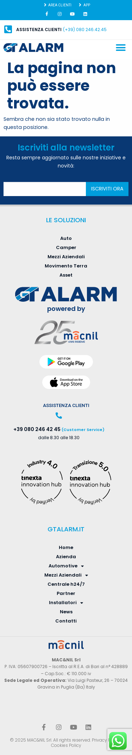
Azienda (66, 556)
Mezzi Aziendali (66, 256)
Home (66, 547)
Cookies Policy (66, 745)
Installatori (66, 602)
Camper (66, 247)
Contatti (66, 621)
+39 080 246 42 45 (37, 429)
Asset (66, 275)
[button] (120, 48)
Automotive (66, 566)
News (66, 611)
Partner (66, 593)
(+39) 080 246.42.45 (85, 29)
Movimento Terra (66, 266)
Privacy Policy (106, 740)
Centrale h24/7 (66, 584)
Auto (66, 238)
